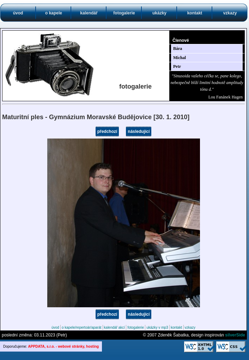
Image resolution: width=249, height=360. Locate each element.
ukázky (159, 13)
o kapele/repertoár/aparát (81, 327)
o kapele (53, 13)
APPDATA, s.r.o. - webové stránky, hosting (63, 346)
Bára (177, 48)
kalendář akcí (114, 327)
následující (139, 131)
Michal (179, 57)
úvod (18, 13)
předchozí (107, 131)
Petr (177, 66)
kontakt (194, 13)
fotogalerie (124, 13)
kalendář (88, 13)
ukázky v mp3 (157, 327)
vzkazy (230, 13)
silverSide (235, 335)
